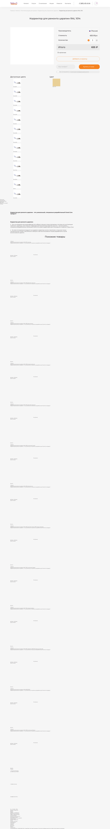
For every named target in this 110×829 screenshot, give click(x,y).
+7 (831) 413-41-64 (84, 3)
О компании (43, 3)
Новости (59, 3)
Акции (52, 3)
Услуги (34, 3)
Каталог (26, 3)
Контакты (68, 3)
